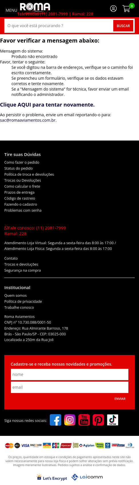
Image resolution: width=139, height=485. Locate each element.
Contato (11, 258)
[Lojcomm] (87, 477)
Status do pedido (18, 168)
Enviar (119, 399)
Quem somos (15, 295)
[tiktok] (112, 420)
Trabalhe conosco (19, 307)
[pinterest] (98, 420)
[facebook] (55, 420)
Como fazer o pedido (21, 162)
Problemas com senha (22, 210)
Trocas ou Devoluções (22, 180)
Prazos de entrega (19, 192)
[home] (35, 8)
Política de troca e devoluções (29, 174)
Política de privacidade (23, 301)
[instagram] (70, 420)
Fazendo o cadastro (20, 204)
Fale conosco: (35, 230)
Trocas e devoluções (21, 264)
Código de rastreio (19, 198)
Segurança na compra (22, 270)
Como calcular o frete (22, 186)
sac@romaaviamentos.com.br (27, 120)
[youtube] (84, 420)
